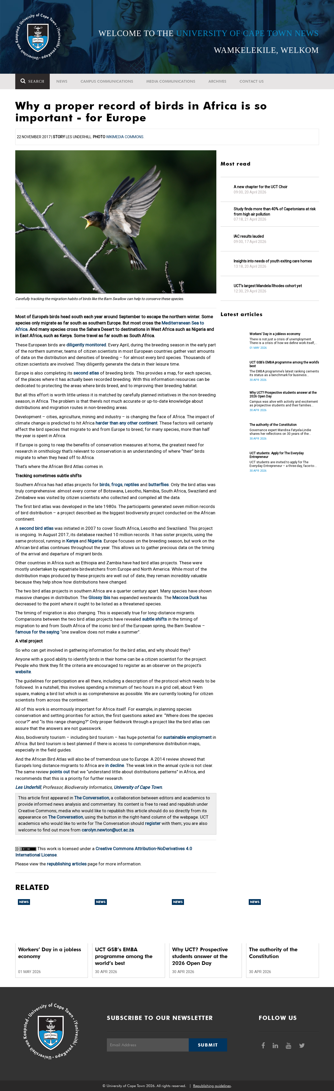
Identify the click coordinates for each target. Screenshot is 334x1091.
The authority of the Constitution (273, 425)
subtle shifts (154, 619)
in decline (114, 765)
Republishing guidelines (212, 1086)
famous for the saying (37, 632)
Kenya (72, 541)
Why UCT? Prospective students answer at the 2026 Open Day (283, 394)
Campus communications (107, 81)
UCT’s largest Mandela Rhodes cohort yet (268, 286)
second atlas (86, 373)
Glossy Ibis (99, 597)
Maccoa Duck (185, 597)
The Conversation (91, 797)
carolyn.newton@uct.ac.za (108, 830)
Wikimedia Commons (124, 137)
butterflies (158, 484)
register (153, 823)
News (61, 81)
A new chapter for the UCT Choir (260, 187)
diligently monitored (86, 344)
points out (60, 771)
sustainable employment (187, 737)
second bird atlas (36, 528)
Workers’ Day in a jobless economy (275, 334)
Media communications (170, 81)
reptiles (131, 484)
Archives (217, 81)
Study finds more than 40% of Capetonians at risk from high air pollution (275, 211)
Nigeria (95, 541)
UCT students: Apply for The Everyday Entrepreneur (277, 455)
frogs (116, 484)
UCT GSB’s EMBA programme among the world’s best (284, 364)
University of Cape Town (138, 787)
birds (104, 484)
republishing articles (67, 863)
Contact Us (252, 81)
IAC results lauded (249, 236)
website (23, 671)
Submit (208, 1045)
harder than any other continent (126, 423)
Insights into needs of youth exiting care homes (273, 261)
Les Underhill (28, 787)
